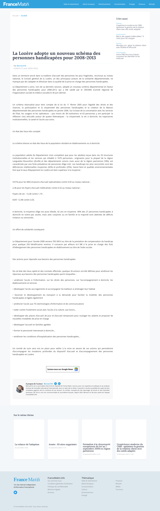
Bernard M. (21, 66)
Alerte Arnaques (89, 4)
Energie (132, 4)
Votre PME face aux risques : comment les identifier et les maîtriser (128, 56)
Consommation (119, 4)
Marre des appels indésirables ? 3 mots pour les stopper (130, 37)
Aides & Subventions (71, 4)
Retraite (152, 4)
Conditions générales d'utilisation (60, 484)
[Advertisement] (63, 33)
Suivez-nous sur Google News (62, 369)
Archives (51, 492)
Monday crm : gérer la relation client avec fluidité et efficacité (131, 46)
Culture (84, 489)
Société (24, 15)
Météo (118, 487)
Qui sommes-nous (55, 481)
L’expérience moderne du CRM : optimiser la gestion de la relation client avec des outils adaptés (130, 27)
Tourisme (119, 489)
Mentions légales (54, 489)
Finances (142, 4)
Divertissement (87, 492)
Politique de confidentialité (58, 487)
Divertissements (104, 4)
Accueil (15, 15)
